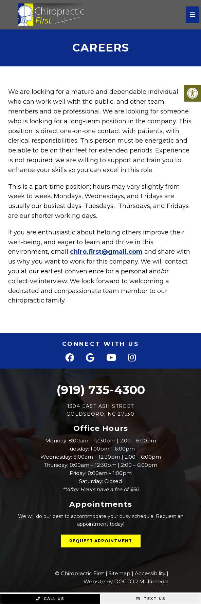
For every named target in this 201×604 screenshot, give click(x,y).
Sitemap (119, 573)
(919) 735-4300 (100, 389)
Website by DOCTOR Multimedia (126, 581)
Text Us (151, 598)
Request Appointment (100, 540)
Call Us (50, 598)
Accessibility (150, 573)
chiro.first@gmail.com (106, 251)
